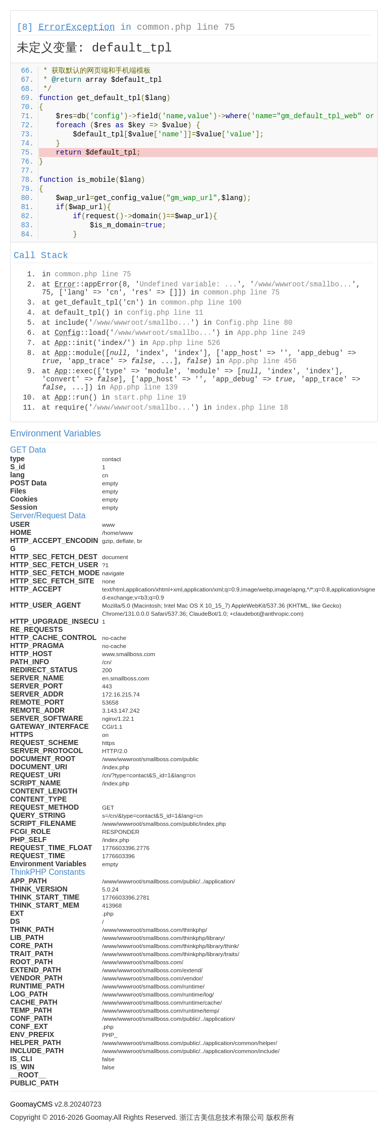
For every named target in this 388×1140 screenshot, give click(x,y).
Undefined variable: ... (188, 284)
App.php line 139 (143, 387)
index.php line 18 (252, 408)
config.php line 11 (165, 313)
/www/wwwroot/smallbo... (303, 284)
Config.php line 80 (254, 323)
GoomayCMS (31, 1104)
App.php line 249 (271, 333)
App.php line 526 (186, 343)
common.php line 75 (186, 27)
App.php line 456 (263, 361)
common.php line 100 (201, 303)
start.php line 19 (150, 397)
